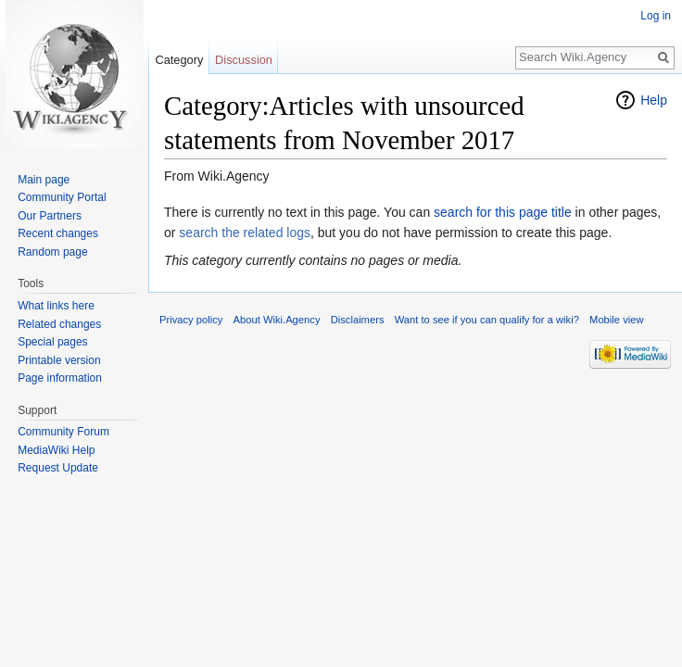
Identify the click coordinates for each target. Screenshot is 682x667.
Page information (60, 377)
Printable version (59, 360)
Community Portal (62, 197)
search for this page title (503, 212)
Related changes (59, 324)
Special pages (52, 341)
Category (179, 60)
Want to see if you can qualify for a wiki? (487, 319)
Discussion (243, 60)
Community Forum (63, 431)
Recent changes (58, 233)
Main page (43, 179)
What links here (56, 305)
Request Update (58, 467)
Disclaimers (358, 319)
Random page (52, 251)
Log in (655, 15)
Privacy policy (190, 319)
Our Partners (50, 215)
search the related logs (244, 232)
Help (653, 100)
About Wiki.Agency (277, 319)
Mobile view (616, 319)
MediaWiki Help (56, 450)
